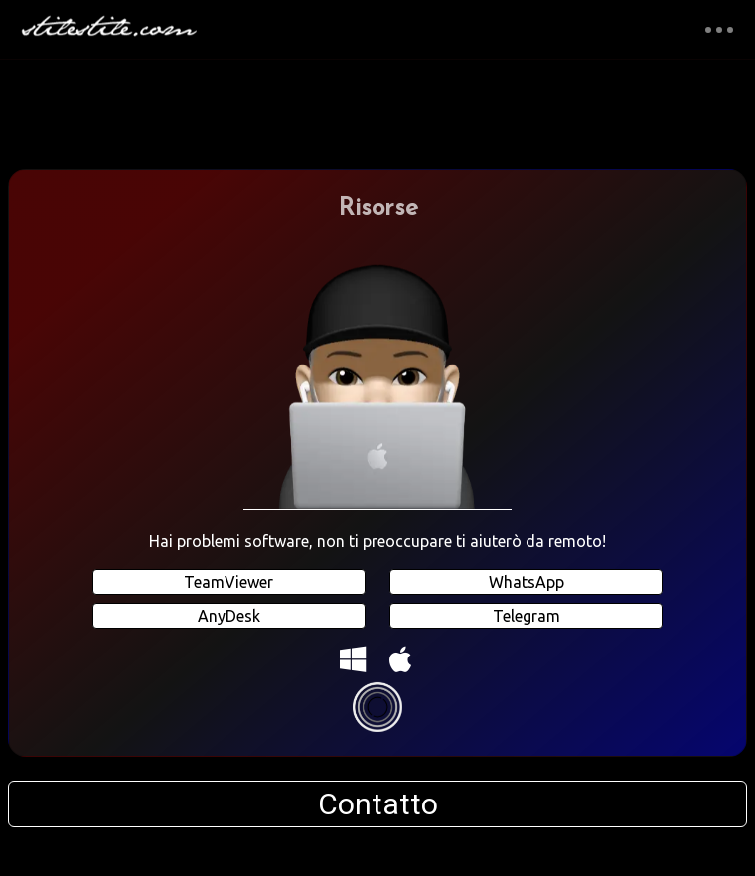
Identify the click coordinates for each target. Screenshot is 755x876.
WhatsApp (526, 582)
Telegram (526, 616)
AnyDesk (229, 616)
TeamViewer (228, 582)
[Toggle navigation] (718, 29)
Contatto (378, 804)
